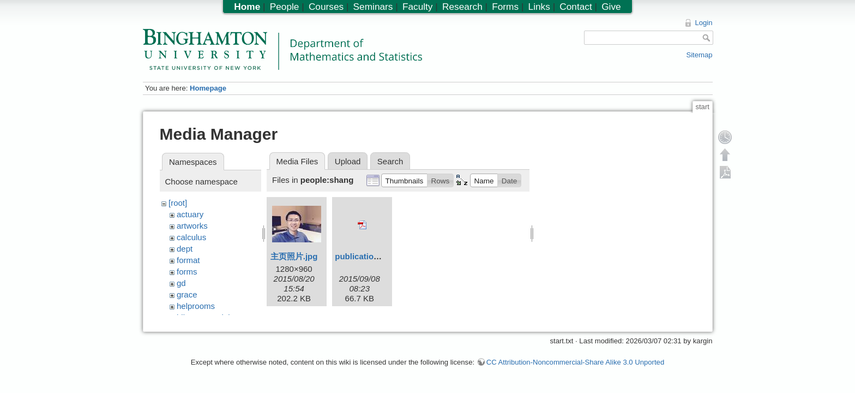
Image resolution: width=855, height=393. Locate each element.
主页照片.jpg (294, 256)
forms (187, 271)
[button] (404, 180)
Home (247, 6)
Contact (575, 6)
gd (181, 283)
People (284, 6)
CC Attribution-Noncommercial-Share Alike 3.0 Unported (575, 368)
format (188, 260)
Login (703, 23)
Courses (326, 6)
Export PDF (725, 172)
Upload (348, 161)
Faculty (417, 6)
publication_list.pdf (372, 256)
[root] (177, 202)
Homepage (208, 88)
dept (184, 248)
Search (390, 161)
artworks (192, 225)
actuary (190, 214)
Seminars (373, 6)
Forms (505, 6)
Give (611, 6)
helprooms (196, 306)
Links (539, 6)
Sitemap (699, 55)
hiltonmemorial (203, 317)
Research (462, 6)
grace (187, 294)
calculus (191, 237)
